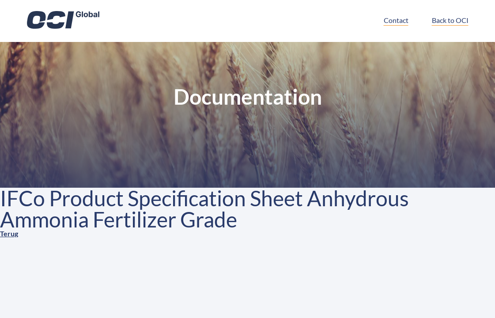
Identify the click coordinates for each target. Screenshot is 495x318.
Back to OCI (450, 20)
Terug (9, 233)
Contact (396, 20)
